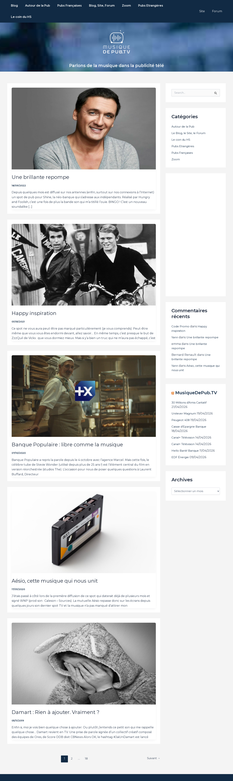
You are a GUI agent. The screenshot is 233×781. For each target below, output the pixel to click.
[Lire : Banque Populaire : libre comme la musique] (83, 382)
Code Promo (180, 315)
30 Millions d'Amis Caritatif (190, 401)
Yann (175, 326)
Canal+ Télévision (183, 436)
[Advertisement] (198, 222)
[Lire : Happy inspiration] (83, 251)
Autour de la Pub (184, 115)
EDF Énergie (180, 456)
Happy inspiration (35, 301)
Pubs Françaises (183, 141)
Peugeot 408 (181, 419)
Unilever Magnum (184, 412)
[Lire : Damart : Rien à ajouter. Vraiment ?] (83, 650)
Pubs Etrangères (183, 135)
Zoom (175, 148)
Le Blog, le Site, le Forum (189, 122)
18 (85, 747)
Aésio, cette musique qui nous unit (58, 569)
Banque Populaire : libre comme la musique (71, 433)
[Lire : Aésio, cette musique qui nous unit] (83, 518)
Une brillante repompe (42, 165)
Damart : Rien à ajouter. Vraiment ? (59, 700)
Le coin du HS (181, 128)
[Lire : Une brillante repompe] (83, 115)
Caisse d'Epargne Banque (190, 425)
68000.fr (182, 772)
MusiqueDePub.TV (193, 391)
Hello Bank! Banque (186, 449)
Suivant (152, 747)
